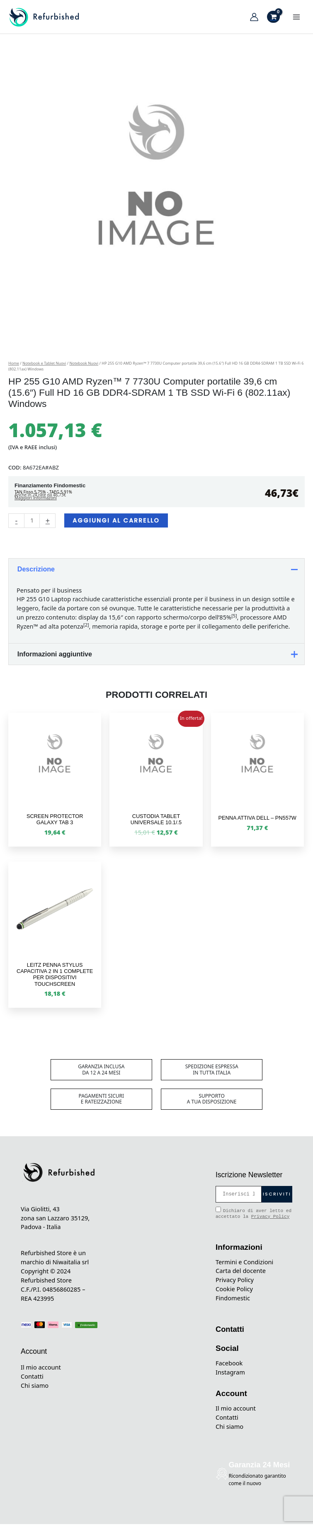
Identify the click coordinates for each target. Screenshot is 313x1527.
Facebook (229, 1366)
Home (13, 366)
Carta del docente (241, 1274)
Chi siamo (35, 1388)
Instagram (230, 1375)
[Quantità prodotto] (32, 523)
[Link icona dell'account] (254, 18)
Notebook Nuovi (83, 366)
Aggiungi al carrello (116, 523)
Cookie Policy (234, 1291)
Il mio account (41, 1370)
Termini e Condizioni (244, 1265)
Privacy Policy (270, 1219)
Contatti (32, 1379)
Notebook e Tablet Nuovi (44, 366)
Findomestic (233, 1301)
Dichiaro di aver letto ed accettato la (253, 1216)
